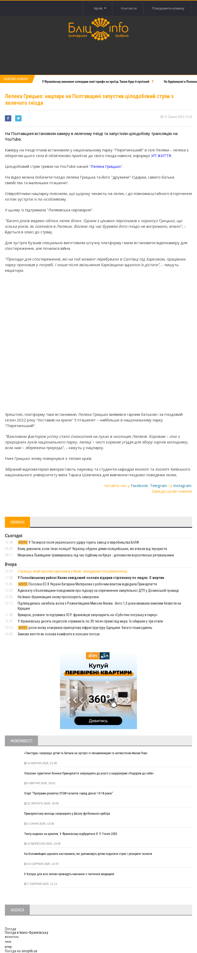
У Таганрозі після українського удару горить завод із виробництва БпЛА (78, 542)
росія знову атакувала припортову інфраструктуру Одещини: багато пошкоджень (85, 628)
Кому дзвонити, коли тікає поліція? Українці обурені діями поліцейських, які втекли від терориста (92, 549)
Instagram (182, 485)
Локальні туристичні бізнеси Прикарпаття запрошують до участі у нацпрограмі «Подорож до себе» (89, 773)
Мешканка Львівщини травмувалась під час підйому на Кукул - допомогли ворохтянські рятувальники (96, 555)
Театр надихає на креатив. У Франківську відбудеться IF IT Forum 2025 (70, 834)
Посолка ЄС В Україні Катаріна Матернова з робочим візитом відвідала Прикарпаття (87, 584)
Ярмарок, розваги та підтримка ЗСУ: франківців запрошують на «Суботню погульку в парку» (87, 615)
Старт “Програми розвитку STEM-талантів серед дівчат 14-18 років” (68, 793)
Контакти (129, 8)
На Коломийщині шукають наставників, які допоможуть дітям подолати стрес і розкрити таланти (88, 854)
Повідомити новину (168, 8)
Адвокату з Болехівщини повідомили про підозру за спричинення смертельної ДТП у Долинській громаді (98, 590)
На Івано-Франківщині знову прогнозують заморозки (58, 597)
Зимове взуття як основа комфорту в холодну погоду (59, 634)
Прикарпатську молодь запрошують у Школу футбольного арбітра (67, 813)
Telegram (158, 485)
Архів (100, 8)
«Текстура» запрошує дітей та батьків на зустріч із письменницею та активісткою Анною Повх (85, 753)
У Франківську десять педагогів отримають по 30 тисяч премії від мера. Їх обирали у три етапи (90, 621)
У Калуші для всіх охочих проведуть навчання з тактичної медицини (69, 874)
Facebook (139, 485)
